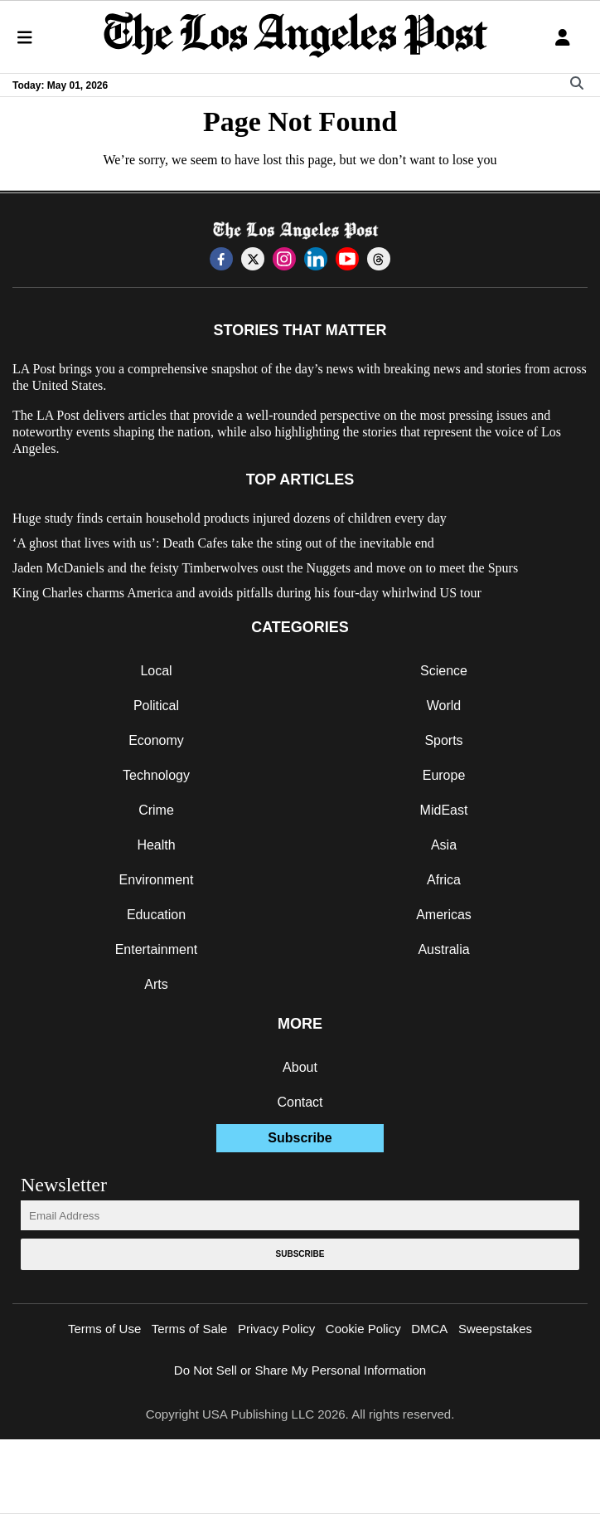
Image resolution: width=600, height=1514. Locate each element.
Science (443, 671)
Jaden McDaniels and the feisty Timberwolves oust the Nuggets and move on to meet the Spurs (265, 568)
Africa (444, 880)
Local (156, 671)
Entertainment (156, 949)
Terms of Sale (190, 1329)
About (300, 1067)
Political (156, 706)
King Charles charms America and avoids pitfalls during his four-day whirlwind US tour (246, 593)
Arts (155, 984)
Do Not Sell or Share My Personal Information (300, 1370)
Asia (444, 845)
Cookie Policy (363, 1329)
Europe (444, 775)
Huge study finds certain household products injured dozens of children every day (229, 518)
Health (156, 845)
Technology (156, 775)
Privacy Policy (276, 1329)
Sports (443, 740)
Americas (444, 915)
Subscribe (299, 1138)
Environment (156, 880)
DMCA (429, 1329)
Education (156, 915)
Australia (443, 949)
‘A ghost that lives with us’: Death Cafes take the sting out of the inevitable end (223, 543)
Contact (299, 1102)
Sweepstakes (495, 1329)
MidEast (444, 810)
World (444, 706)
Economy (156, 740)
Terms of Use (104, 1329)
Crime (156, 810)
